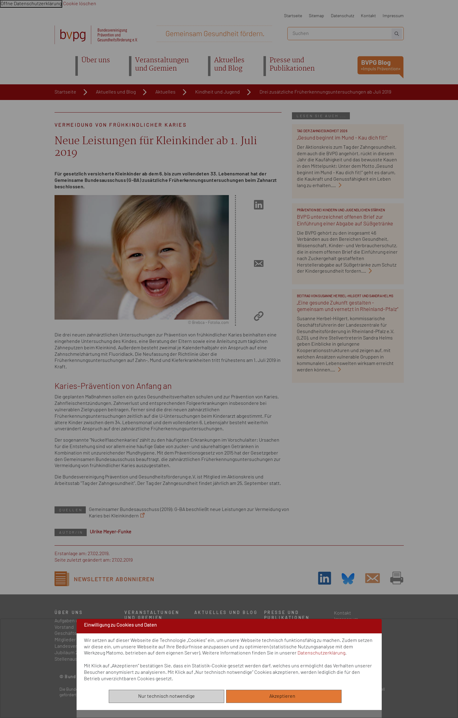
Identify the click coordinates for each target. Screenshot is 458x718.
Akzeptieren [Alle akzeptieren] (283, 696)
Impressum (393, 15)
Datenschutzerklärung (321, 653)
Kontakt (368, 15)
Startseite (293, 15)
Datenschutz (342, 15)
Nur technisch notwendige (166, 696)
